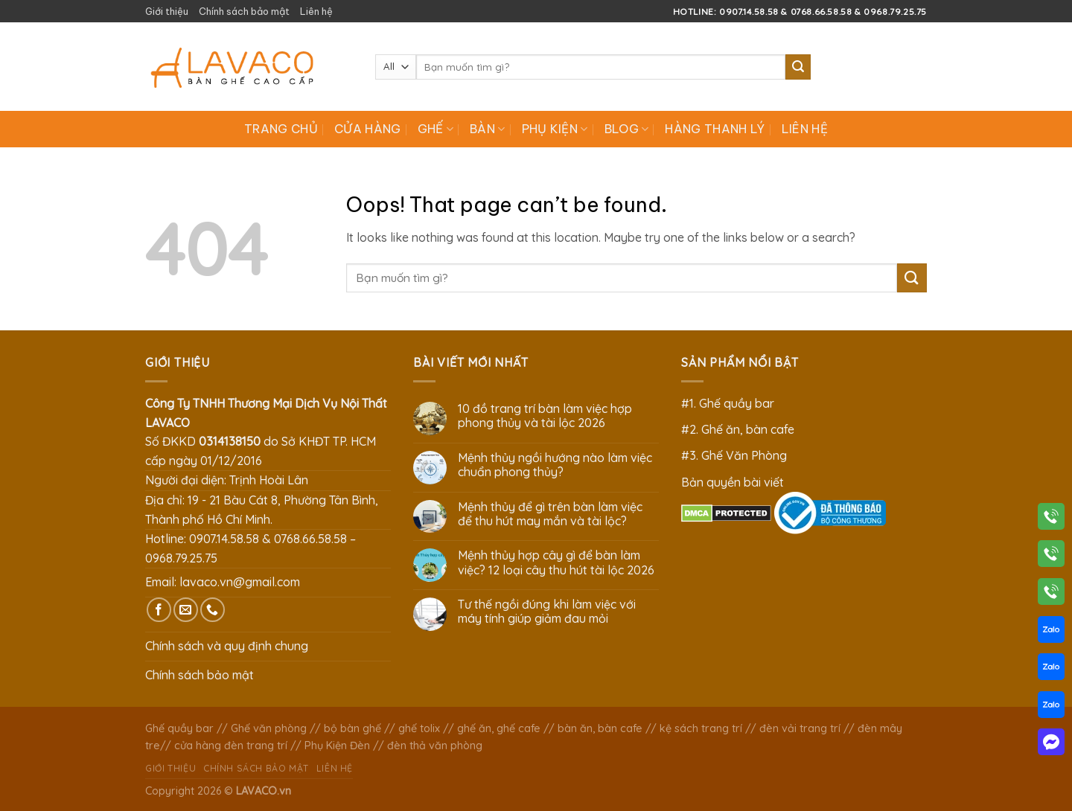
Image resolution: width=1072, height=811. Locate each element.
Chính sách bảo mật (244, 11)
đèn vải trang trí (799, 728)
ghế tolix (419, 728)
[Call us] (212, 609)
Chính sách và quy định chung (226, 645)
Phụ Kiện (555, 128)
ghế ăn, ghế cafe (498, 728)
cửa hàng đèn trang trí (230, 745)
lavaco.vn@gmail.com (239, 581)
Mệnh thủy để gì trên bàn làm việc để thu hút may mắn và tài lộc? (550, 514)
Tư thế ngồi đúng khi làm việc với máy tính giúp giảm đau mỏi (547, 611)
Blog (626, 128)
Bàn (487, 128)
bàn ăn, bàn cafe (600, 728)
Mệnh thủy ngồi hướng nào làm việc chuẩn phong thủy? (555, 465)
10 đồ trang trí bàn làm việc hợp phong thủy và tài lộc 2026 (545, 416)
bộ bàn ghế (352, 728)
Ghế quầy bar (179, 728)
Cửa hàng (367, 128)
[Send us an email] (185, 609)
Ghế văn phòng (269, 728)
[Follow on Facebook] (159, 609)
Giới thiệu (166, 11)
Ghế (435, 128)
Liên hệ (316, 11)
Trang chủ (281, 128)
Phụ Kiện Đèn (337, 745)
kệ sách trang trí (701, 728)
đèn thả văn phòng (434, 745)
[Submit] (798, 67)
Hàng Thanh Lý (715, 128)
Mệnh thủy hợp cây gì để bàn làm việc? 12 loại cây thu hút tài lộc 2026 (556, 562)
